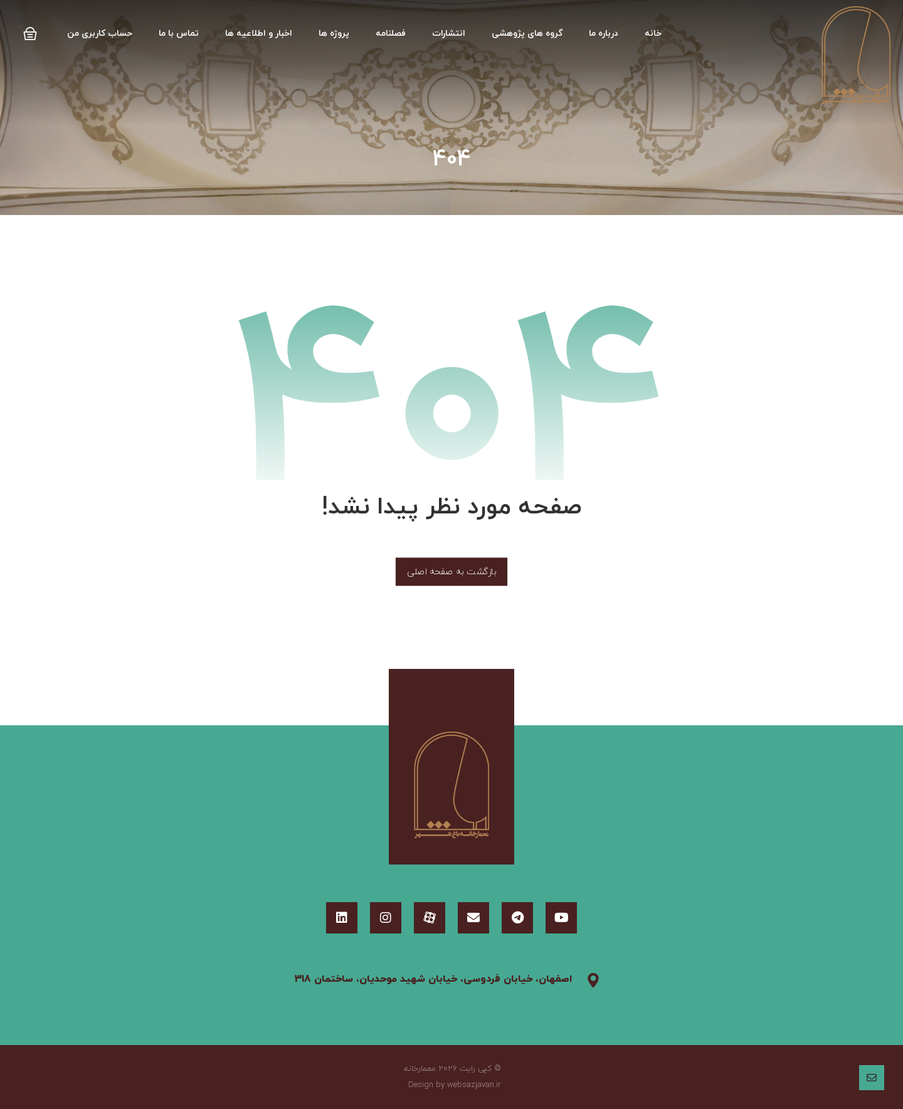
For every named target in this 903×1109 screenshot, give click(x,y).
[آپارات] (429, 917)
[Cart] (30, 29)
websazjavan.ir (474, 1085)
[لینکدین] (341, 917)
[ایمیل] (473, 917)
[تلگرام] (517, 917)
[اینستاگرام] (385, 917)
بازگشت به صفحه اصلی (451, 571)
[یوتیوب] (561, 917)
